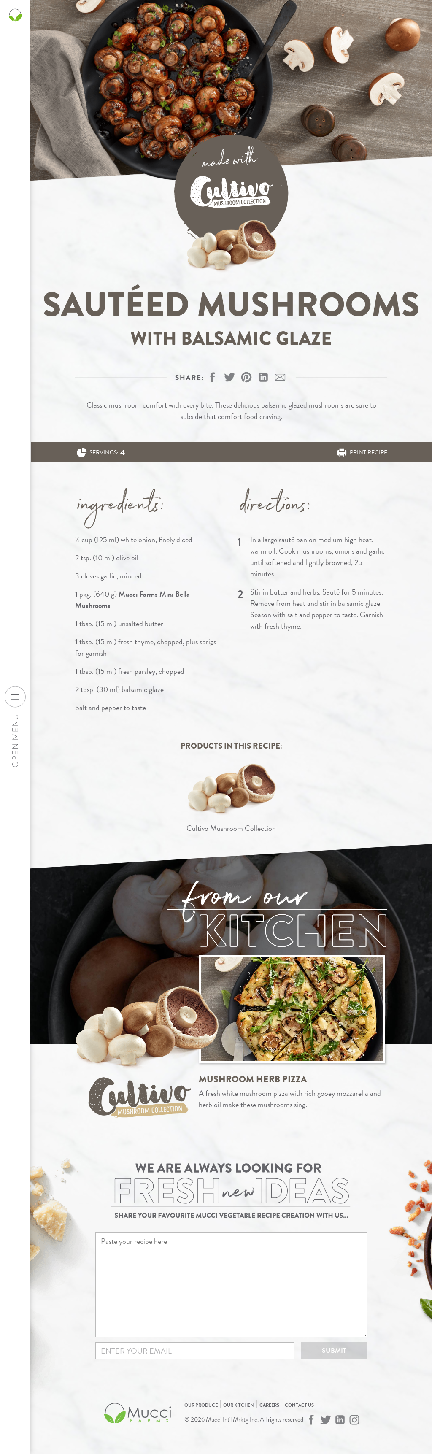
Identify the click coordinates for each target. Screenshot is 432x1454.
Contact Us (299, 1405)
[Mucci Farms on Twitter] (325, 1419)
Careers (269, 1405)
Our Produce (201, 1405)
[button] (246, 377)
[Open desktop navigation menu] (15, 696)
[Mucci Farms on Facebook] (311, 1419)
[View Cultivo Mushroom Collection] (231, 796)
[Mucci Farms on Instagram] (354, 1419)
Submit (334, 1351)
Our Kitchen (238, 1405)
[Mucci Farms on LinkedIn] (340, 1419)
